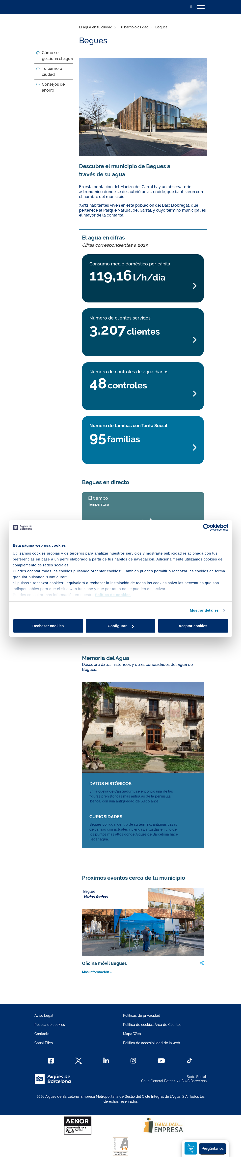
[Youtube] (161, 1060)
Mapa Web (132, 1034)
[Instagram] (133, 1060)
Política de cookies (49, 1025)
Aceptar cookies (193, 626)
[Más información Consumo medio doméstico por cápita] (142, 286)
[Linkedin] (106, 1060)
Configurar (121, 626)
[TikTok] (189, 1060)
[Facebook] (51, 1060)
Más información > (96, 972)
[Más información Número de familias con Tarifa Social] (142, 447)
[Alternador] (201, 7)
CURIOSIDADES (105, 816)
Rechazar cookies (48, 626)
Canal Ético (43, 1043)
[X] (78, 1060)
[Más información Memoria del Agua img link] (143, 727)
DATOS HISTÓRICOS (110, 783)
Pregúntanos (212, 1148)
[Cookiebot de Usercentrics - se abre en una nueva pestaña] (206, 527)
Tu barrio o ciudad (134, 27)
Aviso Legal (43, 1015)
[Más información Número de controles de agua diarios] (142, 394)
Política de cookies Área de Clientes (152, 1025)
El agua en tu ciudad (95, 27)
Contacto (41, 1034)
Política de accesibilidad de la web (151, 1043)
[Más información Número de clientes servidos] (142, 340)
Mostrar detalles (204, 610)
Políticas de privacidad (141, 1015)
